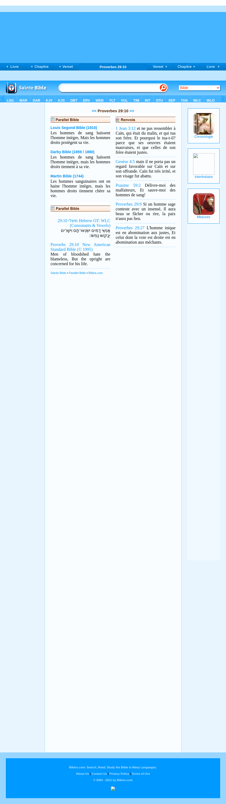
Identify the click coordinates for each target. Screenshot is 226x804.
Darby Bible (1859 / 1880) (72, 152)
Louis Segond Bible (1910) (74, 128)
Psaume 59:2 (128, 185)
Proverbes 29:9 (129, 204)
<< (94, 111)
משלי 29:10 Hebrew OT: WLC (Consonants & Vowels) (84, 223)
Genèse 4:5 (125, 161)
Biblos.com (96, 272)
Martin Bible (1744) (67, 176)
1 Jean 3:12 (126, 128)
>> (131, 111)
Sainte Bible (58, 272)
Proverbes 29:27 (130, 228)
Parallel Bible (77, 272)
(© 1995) (85, 249)
